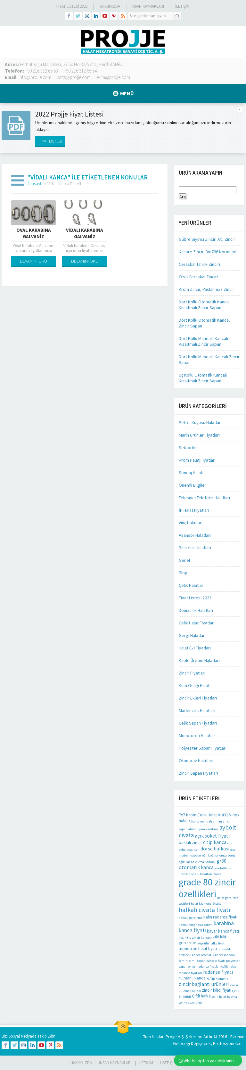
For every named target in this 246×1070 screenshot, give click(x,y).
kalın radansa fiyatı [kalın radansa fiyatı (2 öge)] (220, 917)
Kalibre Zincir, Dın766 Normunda (209, 252)
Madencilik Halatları (197, 710)
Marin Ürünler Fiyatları (199, 435)
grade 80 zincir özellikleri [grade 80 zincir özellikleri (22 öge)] (207, 888)
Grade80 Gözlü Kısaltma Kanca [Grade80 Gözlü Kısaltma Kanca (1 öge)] (200, 874)
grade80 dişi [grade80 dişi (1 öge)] (223, 868)
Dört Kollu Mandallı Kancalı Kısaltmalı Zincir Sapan (203, 341)
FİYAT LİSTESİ (50, 141)
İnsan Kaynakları (147, 6)
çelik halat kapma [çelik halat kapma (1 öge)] (224, 997)
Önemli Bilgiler (192, 485)
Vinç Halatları (190, 523)
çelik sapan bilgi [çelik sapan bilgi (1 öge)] (190, 1002)
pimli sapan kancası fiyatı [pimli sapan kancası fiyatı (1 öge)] (207, 961)
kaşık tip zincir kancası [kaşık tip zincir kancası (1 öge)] (195, 937)
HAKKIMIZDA (81, 1063)
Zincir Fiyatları (192, 673)
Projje (171, 1037)
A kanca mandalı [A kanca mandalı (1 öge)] (200, 821)
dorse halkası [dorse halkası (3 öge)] (215, 848)
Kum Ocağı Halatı (194, 685)
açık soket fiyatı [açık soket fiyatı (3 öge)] (212, 835)
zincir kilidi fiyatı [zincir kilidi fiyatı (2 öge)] (216, 990)
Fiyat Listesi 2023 (71, 6)
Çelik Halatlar (191, 585)
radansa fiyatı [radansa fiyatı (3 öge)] (218, 972)
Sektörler (188, 447)
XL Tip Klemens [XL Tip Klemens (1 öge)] (217, 979)
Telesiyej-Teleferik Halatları (204, 497)
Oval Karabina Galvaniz (33, 233)
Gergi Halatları (192, 635)
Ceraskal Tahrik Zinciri (199, 264)
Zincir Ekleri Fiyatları (198, 698)
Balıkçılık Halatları (195, 548)
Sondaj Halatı (191, 472)
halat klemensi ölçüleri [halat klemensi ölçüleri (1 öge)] (207, 903)
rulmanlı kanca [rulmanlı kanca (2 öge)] (192, 978)
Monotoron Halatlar (197, 735)
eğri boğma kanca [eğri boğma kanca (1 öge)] (214, 855)
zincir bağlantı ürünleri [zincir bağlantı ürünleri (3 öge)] (204, 984)
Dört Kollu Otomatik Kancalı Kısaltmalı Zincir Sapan (205, 304)
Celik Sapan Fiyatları (198, 723)
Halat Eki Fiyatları (195, 648)
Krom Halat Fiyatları (197, 460)
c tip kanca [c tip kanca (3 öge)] (214, 842)
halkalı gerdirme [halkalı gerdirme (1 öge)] (190, 918)
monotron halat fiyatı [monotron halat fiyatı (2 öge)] (198, 948)
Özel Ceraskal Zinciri (198, 277)
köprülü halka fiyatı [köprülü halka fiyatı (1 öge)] (211, 943)
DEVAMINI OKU (33, 261)
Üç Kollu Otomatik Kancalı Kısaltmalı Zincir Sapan (203, 378)
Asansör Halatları (195, 535)
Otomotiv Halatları (196, 760)
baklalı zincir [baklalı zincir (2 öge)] (190, 842)
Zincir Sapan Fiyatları (198, 773)
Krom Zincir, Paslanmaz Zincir (206, 289)
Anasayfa (35, 184)
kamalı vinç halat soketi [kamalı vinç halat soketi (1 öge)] (196, 925)
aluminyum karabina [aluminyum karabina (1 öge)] (203, 829)
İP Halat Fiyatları (194, 510)
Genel (184, 560)
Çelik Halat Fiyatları (197, 623)
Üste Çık (168, 1063)
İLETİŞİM (182, 6)
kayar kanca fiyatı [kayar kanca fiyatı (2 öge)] (223, 931)
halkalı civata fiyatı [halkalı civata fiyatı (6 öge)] (204, 910)
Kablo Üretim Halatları (199, 660)
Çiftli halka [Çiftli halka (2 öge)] (201, 996)
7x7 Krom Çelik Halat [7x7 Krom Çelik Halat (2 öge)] (198, 815)
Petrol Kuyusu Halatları (200, 422)
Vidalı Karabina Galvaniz (84, 233)
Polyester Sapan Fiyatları (202, 748)
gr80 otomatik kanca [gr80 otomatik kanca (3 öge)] (202, 863)
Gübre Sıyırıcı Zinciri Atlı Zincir (207, 239)
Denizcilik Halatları (196, 610)
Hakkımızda (109, 6)
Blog (183, 573)
